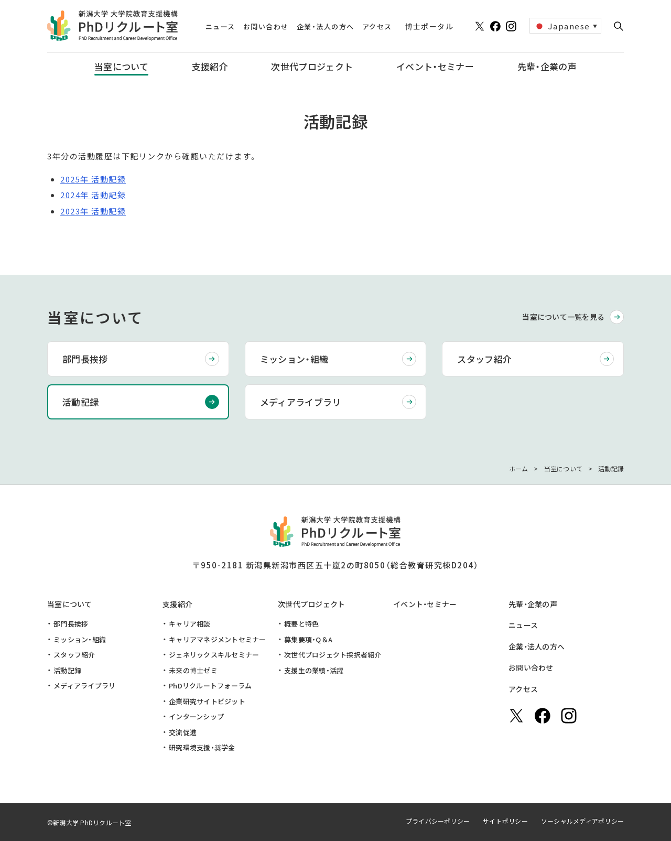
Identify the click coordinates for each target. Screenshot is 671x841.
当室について (69, 604)
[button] (618, 26)
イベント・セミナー (425, 604)
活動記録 (80, 401)
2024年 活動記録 (93, 194)
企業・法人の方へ (536, 646)
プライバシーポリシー (438, 820)
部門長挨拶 (85, 358)
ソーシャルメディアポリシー (582, 820)
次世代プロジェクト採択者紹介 (333, 655)
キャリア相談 (190, 624)
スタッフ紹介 (484, 358)
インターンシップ (196, 716)
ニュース (523, 625)
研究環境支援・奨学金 (202, 747)
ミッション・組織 (294, 358)
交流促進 (183, 732)
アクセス (523, 689)
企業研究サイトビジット (207, 701)
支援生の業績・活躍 (313, 670)
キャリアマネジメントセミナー (217, 639)
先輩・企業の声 (532, 604)
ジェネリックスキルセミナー (214, 655)
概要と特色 (301, 624)
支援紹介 (177, 604)
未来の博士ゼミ (193, 670)
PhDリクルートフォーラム (210, 686)
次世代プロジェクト (311, 604)
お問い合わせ (531, 667)
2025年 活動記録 (93, 179)
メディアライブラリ (300, 401)
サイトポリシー (505, 820)
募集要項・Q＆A (308, 639)
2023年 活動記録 (93, 211)
